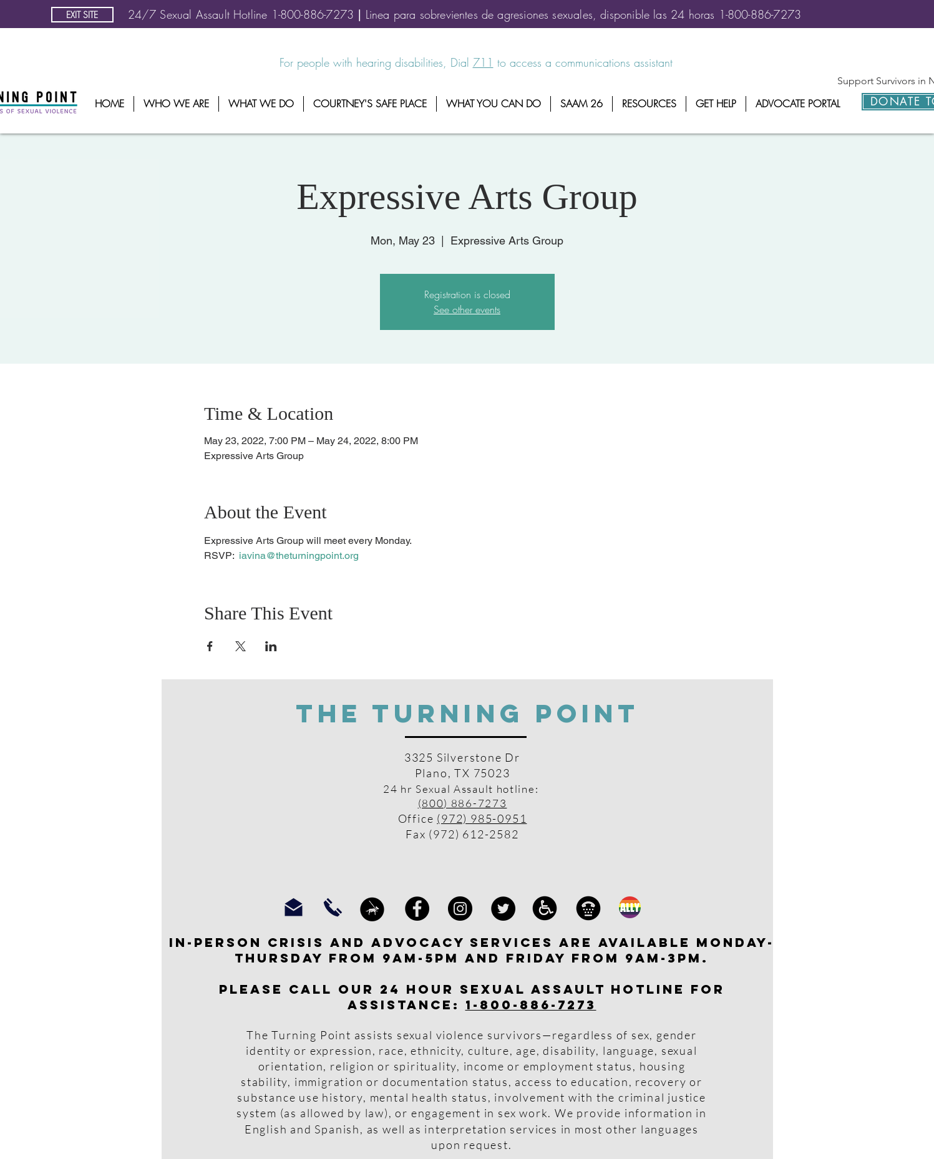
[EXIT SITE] (82, 14)
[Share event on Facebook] (210, 646)
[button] (176, 104)
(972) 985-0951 (482, 818)
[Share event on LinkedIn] (271, 646)
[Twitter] (503, 908)
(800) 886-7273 (462, 803)
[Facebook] (417, 908)
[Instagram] (460, 908)
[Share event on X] (240, 646)
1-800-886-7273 (530, 1004)
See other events (467, 309)
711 (483, 62)
